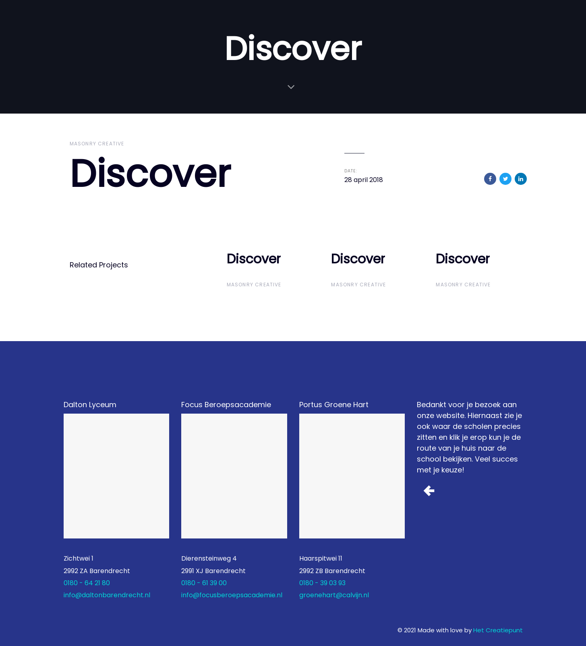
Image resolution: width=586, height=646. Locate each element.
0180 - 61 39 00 (204, 583)
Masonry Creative (97, 143)
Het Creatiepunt (498, 630)
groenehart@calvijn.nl (334, 595)
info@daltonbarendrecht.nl (107, 595)
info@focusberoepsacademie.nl (231, 595)
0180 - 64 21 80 (87, 583)
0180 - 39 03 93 (322, 583)
